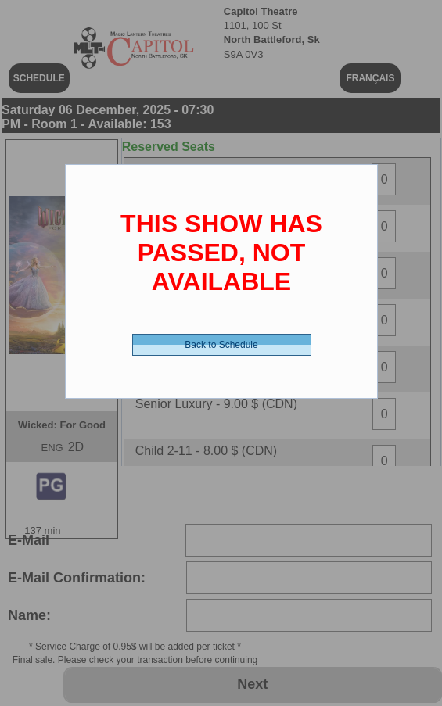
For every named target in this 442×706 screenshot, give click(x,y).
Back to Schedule (221, 344)
